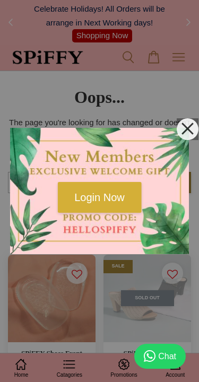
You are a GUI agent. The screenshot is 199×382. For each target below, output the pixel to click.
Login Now (99, 197)
